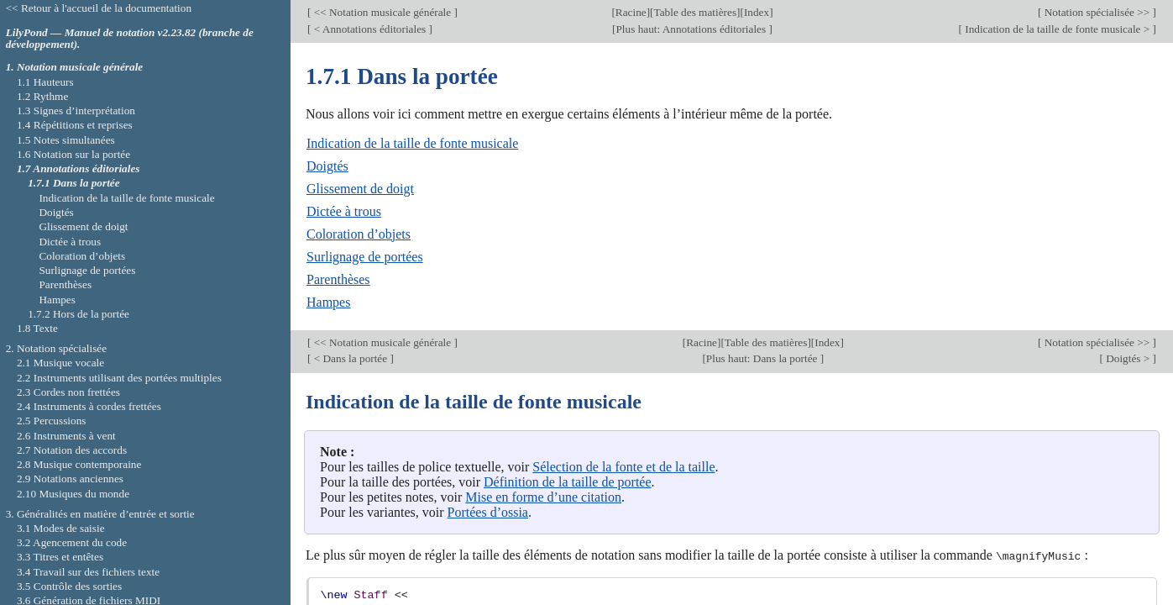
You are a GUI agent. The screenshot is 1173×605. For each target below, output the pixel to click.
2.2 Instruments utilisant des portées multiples (119, 377)
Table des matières (695, 12)
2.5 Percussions (51, 420)
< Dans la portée (350, 358)
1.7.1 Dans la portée (73, 182)
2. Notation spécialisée (56, 348)
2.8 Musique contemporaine (79, 464)
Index (756, 12)
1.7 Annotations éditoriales (78, 168)
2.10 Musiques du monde (73, 493)
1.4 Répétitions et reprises (75, 124)
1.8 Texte (37, 328)
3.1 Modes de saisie (61, 528)
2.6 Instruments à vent (66, 435)
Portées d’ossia (488, 512)
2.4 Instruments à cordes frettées (89, 406)
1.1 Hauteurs (45, 82)
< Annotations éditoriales (369, 29)
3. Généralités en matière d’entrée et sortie (100, 514)
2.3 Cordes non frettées (68, 392)
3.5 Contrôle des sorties (69, 586)
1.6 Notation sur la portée (73, 154)
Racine (631, 12)
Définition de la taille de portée (567, 482)
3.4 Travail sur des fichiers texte (88, 572)
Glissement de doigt (360, 189)
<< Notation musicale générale (382, 12)
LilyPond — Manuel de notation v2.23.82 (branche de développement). (130, 38)
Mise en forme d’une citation (543, 497)
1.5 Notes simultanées (66, 140)
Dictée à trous (343, 211)
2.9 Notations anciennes (70, 478)
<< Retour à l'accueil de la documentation (98, 8)
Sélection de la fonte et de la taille (623, 467)
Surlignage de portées (364, 257)
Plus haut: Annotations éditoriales (691, 29)
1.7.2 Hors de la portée (78, 314)
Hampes (328, 302)
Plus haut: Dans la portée (763, 358)
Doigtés (327, 166)
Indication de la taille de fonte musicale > (1057, 29)
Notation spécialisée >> (1096, 12)
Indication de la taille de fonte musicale (412, 143)
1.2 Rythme (42, 96)
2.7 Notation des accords (72, 450)
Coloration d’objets (358, 234)
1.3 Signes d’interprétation (76, 110)
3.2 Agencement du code (72, 542)
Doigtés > (1128, 358)
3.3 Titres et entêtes (60, 556)
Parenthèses (338, 279)
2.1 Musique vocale (60, 362)
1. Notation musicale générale (75, 66)
